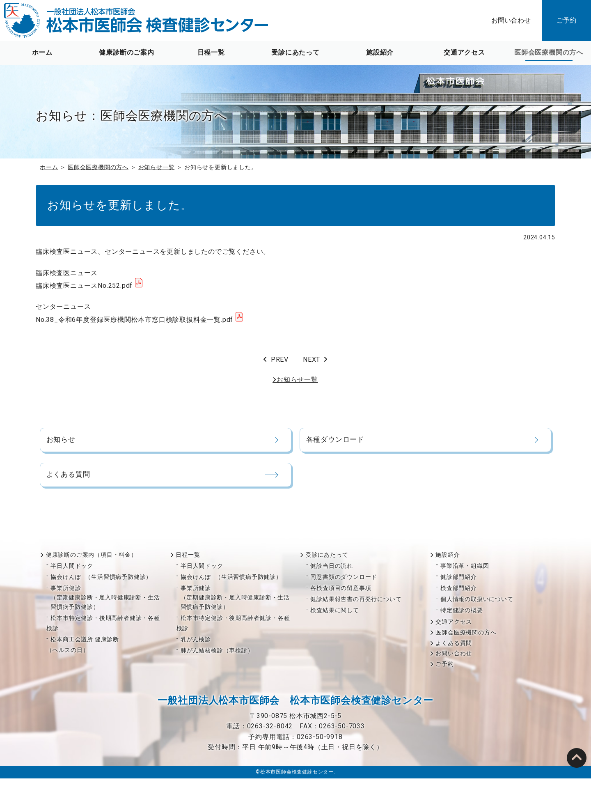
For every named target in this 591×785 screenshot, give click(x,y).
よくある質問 (453, 649)
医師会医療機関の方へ (548, 52)
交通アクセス (464, 52)
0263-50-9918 (320, 743)
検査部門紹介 (458, 594)
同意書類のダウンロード (343, 583)
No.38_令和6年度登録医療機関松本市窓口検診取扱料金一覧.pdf (134, 320)
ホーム (42, 52)
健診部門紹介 (458, 583)
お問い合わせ (511, 20)
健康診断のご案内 (126, 52)
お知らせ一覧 (156, 167)
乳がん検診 (196, 646)
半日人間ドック (71, 572)
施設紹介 (380, 52)
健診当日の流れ (331, 572)
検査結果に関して (334, 616)
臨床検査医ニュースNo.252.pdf (84, 285)
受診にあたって (295, 52)
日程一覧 (211, 52)
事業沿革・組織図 (464, 572)
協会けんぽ (101, 583)
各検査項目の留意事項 (340, 594)
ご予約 (566, 20)
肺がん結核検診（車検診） (217, 657)
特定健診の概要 (461, 616)
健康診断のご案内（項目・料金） (91, 561)
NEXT (311, 359)
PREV (280, 359)
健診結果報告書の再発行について (355, 605)
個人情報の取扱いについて (476, 605)
